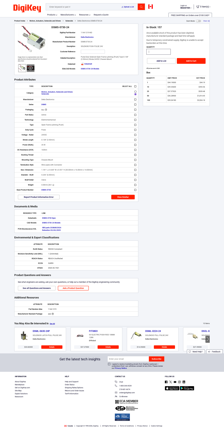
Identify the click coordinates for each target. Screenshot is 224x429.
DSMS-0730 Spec (49, 218)
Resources (83, 15)
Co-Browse (121, 396)
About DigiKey (20, 382)
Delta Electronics (87, 37)
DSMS (43, 105)
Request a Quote (101, 15)
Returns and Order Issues (74, 391)
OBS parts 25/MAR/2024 (51, 228)
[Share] (206, 20)
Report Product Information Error (39, 197)
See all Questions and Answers (37, 288)
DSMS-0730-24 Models (90, 69)
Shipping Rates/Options (74, 388)
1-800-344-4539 (123, 386)
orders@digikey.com (125, 393)
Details (51, 347)
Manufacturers (67, 15)
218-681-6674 (122, 389)
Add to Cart (191, 61)
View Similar (123, 197)
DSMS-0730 (46, 190)
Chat (119, 382)
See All (52, 324)
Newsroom (19, 397)
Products (51, 15)
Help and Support (71, 382)
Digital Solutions (21, 394)
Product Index (19, 21)
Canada (69, 426)
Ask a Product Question (73, 288)
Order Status (69, 385)
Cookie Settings (156, 426)
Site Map (18, 391)
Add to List (161, 61)
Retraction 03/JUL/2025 (51, 230)
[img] (27, 9)
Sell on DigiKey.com (22, 388)
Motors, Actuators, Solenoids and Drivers (45, 21)
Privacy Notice (121, 368)
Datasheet (86, 64)
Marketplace (19, 385)
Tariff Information (71, 394)
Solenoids (69, 21)
